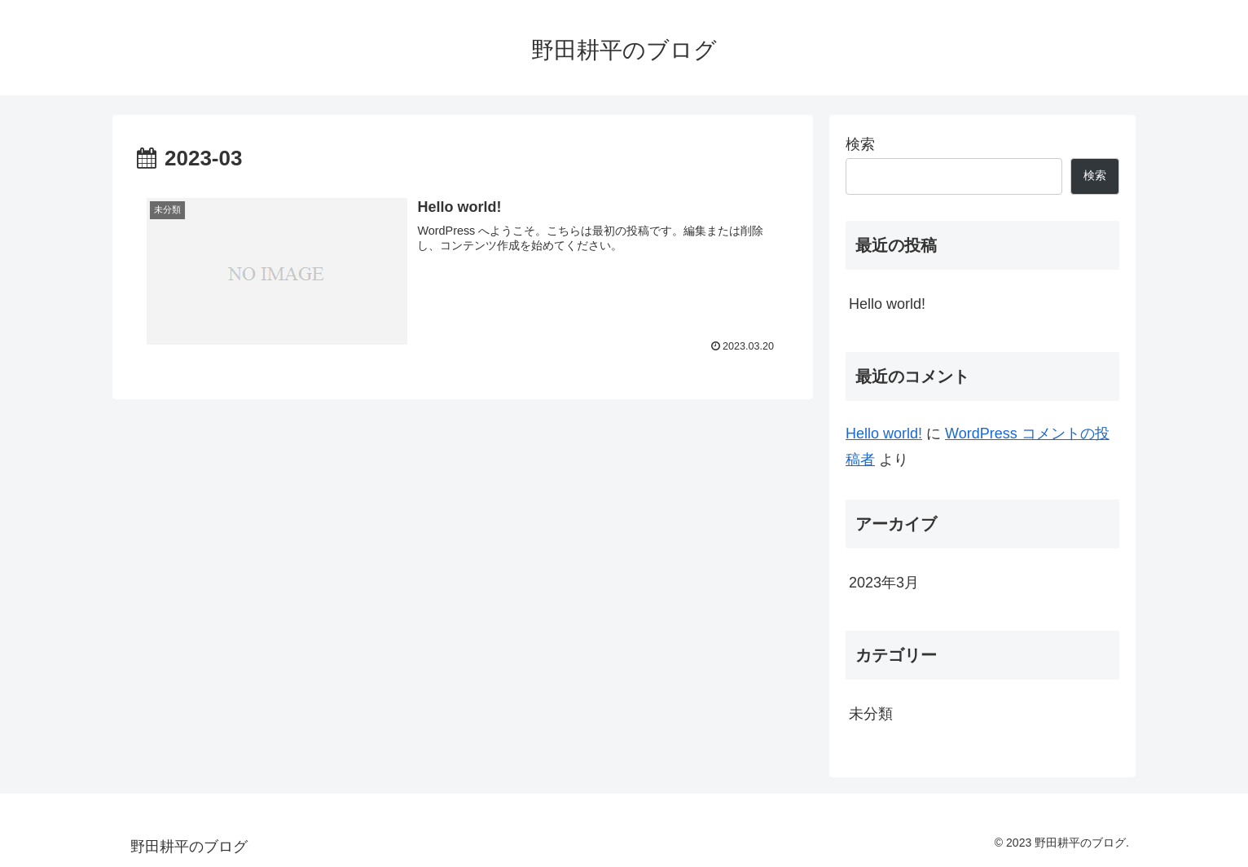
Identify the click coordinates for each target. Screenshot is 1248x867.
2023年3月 (884, 582)
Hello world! (887, 304)
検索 (860, 144)
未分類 (871, 714)
